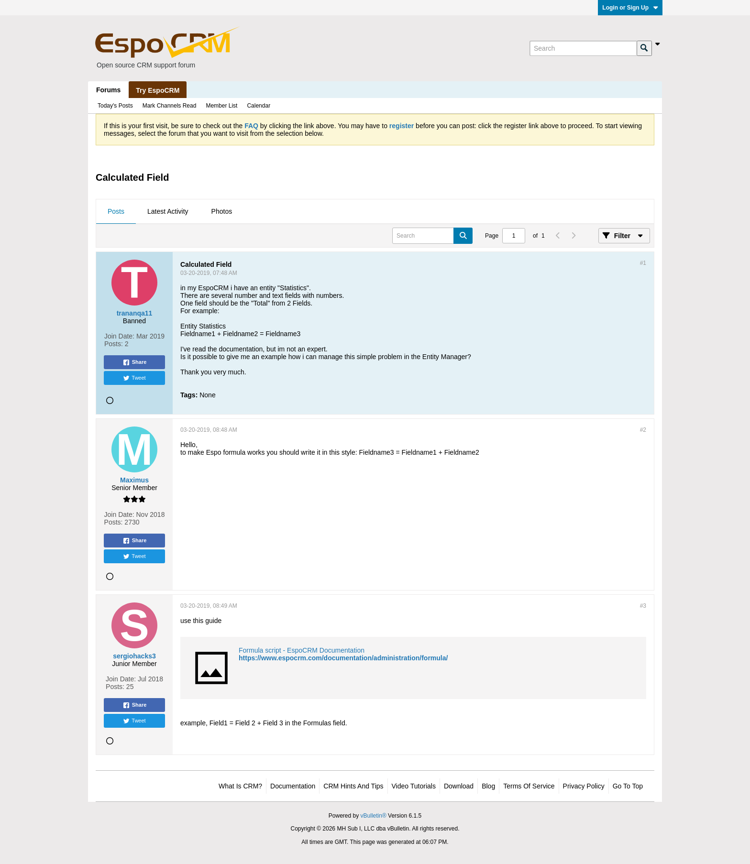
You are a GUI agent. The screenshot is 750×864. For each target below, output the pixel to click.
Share (134, 362)
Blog (488, 786)
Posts (116, 211)
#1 (643, 263)
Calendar (258, 105)
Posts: (113, 344)
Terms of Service (528, 786)
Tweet (134, 378)
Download (459, 786)
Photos (221, 211)
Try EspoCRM (157, 90)
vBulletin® (373, 815)
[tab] (116, 211)
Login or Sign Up (630, 7)
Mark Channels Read (170, 105)
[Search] (583, 48)
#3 (643, 605)
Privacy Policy (584, 786)
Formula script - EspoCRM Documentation (301, 650)
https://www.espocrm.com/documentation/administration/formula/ (343, 658)
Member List (221, 105)
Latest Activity (167, 211)
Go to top (628, 786)
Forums (108, 90)
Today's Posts (115, 105)
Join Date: (119, 336)
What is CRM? (240, 786)
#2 (643, 430)
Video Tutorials (414, 786)
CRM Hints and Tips (353, 786)
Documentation (292, 786)
